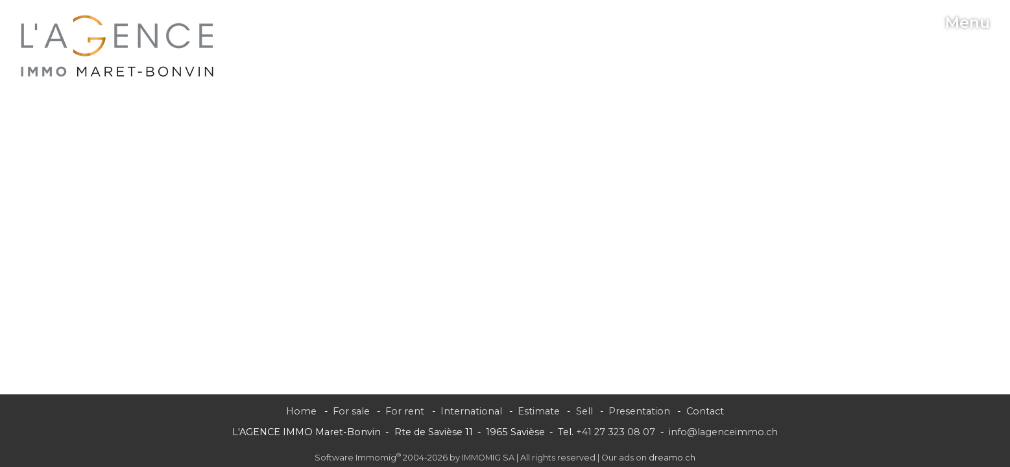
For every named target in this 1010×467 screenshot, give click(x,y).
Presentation (639, 411)
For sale (351, 411)
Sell (584, 411)
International (471, 411)
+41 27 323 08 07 (615, 432)
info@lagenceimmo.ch (723, 432)
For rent (404, 411)
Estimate (539, 411)
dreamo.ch (672, 457)
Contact (705, 411)
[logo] (117, 46)
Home (301, 411)
